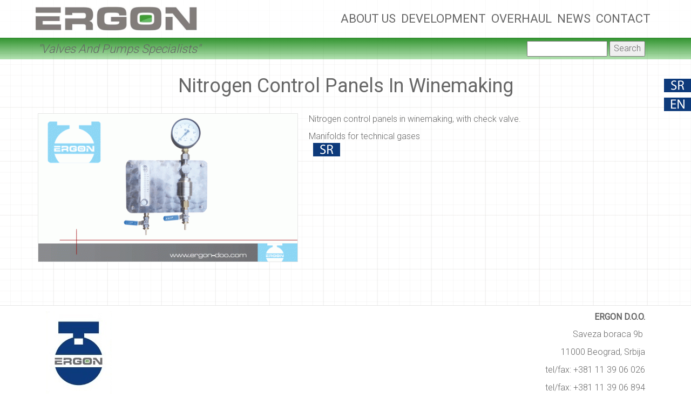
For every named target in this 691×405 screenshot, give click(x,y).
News (574, 18)
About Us (368, 18)
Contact (623, 18)
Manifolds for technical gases (364, 136)
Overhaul (521, 18)
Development (443, 18)
